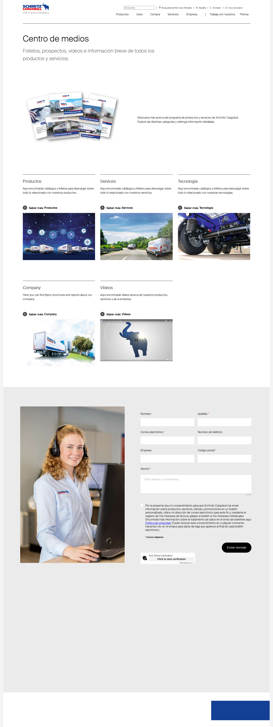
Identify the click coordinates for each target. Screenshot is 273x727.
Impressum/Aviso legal (171, 718)
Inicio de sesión (235, 7)
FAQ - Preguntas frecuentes (40, 677)
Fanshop (28, 670)
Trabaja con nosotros (222, 14)
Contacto (217, 7)
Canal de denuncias (35, 691)
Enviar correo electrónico (83, 656)
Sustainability (30, 684)
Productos (122, 14)
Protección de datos (138, 718)
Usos (139, 14)
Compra (155, 14)
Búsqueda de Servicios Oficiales (177, 7)
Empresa (191, 14)
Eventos (28, 663)
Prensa (244, 14)
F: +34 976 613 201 (79, 670)
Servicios (173, 14)
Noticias (28, 656)
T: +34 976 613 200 (80, 663)
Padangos (29, 698)
